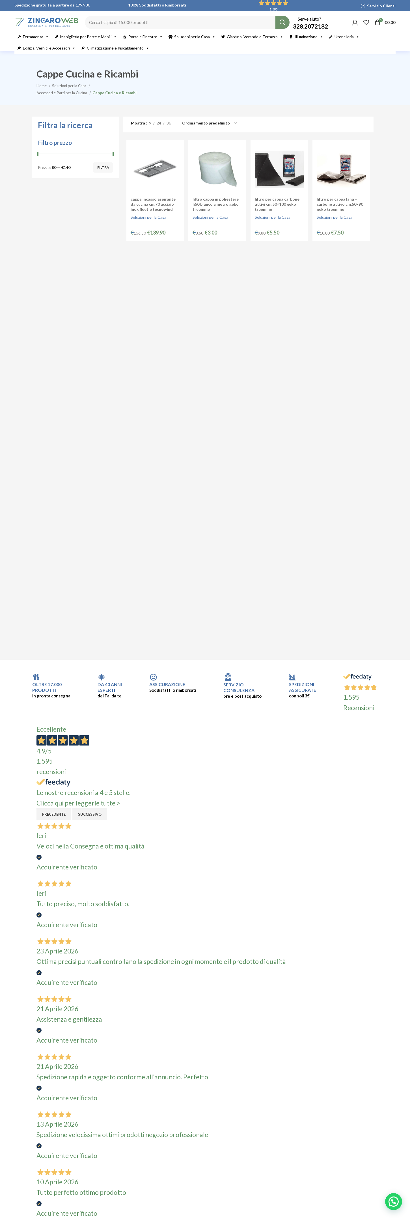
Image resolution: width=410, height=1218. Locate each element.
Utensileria (347, 44)
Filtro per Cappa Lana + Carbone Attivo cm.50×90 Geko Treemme (340, 211)
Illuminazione (309, 44)
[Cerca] (197, 26)
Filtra (103, 174)
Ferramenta (36, 44)
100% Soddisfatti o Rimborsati (157, 5)
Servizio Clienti (381, 5)
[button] (393, 1201)
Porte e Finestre (145, 44)
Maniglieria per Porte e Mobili (88, 44)
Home (42, 92)
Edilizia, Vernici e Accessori (49, 55)
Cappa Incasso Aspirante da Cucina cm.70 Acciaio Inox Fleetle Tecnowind (152, 211)
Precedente (54, 821)
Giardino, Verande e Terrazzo (255, 44)
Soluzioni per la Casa (194, 44)
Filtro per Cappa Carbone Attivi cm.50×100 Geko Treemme (277, 211)
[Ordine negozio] (210, 130)
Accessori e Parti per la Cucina (63, 99)
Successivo (90, 821)
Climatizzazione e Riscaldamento (118, 55)
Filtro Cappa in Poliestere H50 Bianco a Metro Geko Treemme (215, 211)
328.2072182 (310, 29)
